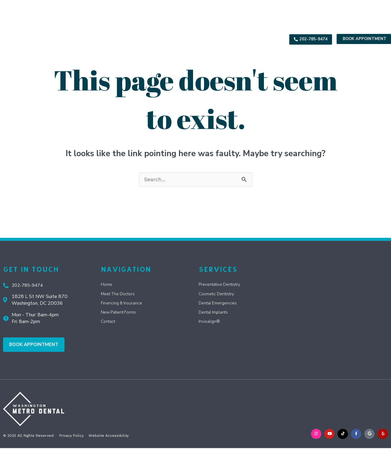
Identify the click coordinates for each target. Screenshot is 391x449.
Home (97, 39)
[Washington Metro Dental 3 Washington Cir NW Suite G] (342, 304)
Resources (214, 39)
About (119, 39)
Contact (270, 39)
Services (148, 39)
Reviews (244, 39)
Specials (179, 39)
